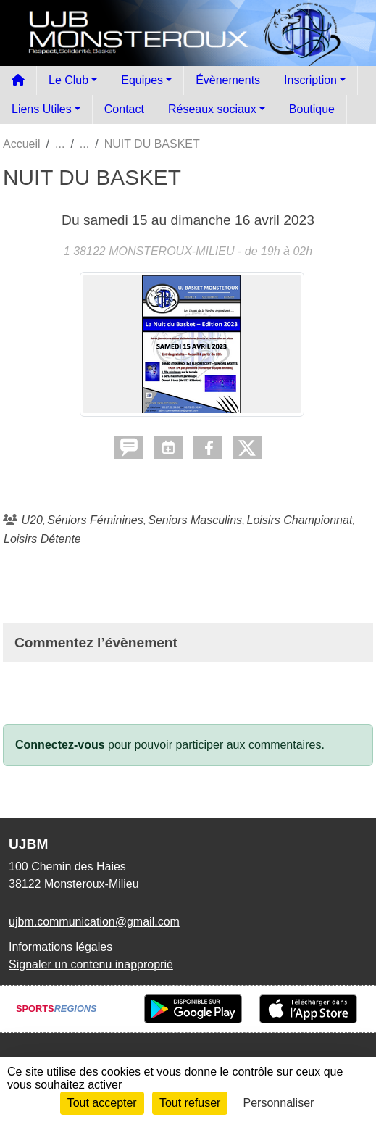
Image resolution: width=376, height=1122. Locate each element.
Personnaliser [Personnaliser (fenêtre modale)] (278, 1103)
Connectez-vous (60, 745)
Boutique (312, 109)
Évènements (228, 80)
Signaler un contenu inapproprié (91, 964)
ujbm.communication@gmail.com (94, 921)
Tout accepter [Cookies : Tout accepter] (102, 1103)
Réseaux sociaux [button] (212, 109)
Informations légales (60, 947)
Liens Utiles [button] (42, 109)
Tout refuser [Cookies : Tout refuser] (189, 1103)
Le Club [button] (68, 80)
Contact (124, 109)
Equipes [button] (142, 80)
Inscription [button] (310, 80)
